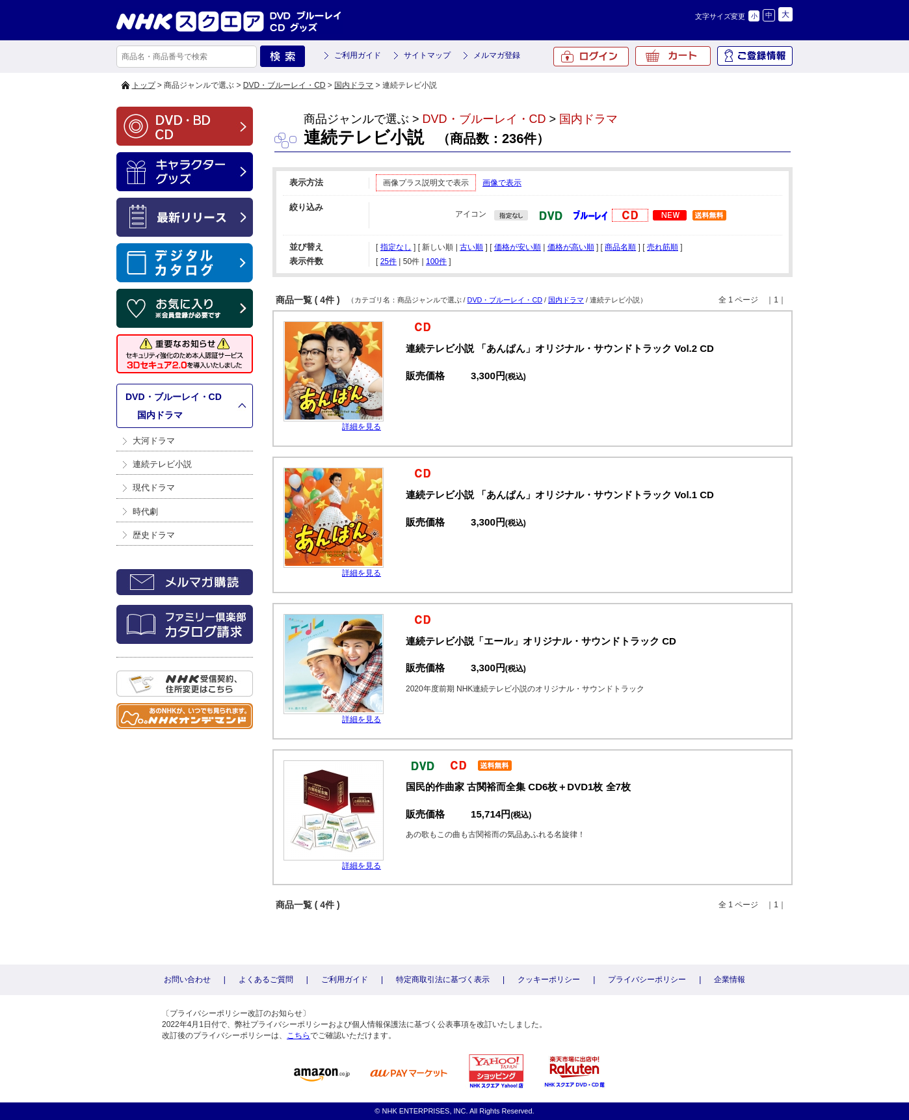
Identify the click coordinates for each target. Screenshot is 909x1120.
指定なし (396, 247)
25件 (388, 261)
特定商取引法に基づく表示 (443, 979)
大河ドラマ (154, 441)
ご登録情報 (755, 56)
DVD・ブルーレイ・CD (284, 85)
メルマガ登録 (496, 55)
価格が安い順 (517, 247)
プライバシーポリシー (647, 979)
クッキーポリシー (549, 979)
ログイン (591, 56)
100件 (436, 261)
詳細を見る (361, 426)
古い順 (471, 247)
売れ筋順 (662, 247)
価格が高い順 (570, 247)
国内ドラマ (353, 85)
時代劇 (145, 511)
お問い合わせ (187, 979)
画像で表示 (501, 182)
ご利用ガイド (357, 55)
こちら (298, 1035)
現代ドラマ (154, 487)
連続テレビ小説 (162, 464)
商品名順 (620, 247)
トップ (143, 85)
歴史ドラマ (154, 535)
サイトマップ (427, 55)
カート (673, 56)
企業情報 (729, 979)
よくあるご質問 (266, 979)
